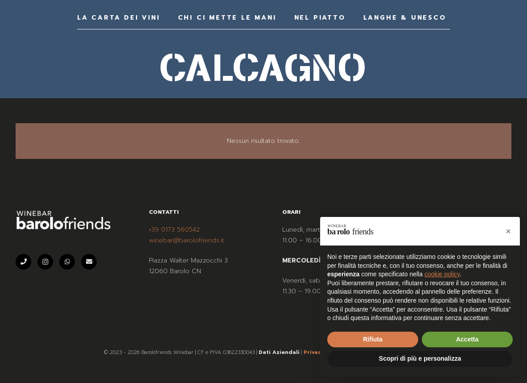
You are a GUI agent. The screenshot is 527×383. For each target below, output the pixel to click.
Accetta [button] (467, 339)
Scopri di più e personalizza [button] (420, 358)
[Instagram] (45, 262)
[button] (508, 231)
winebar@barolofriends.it (186, 240)
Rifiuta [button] (373, 339)
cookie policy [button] (442, 274)
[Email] (89, 262)
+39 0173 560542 (174, 229)
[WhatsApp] (67, 262)
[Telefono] (23, 262)
